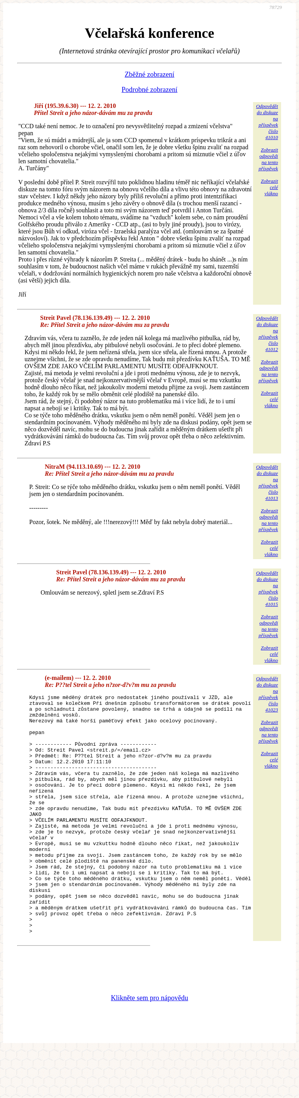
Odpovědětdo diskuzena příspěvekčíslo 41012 (267, 333)
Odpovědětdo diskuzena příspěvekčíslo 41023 (267, 694)
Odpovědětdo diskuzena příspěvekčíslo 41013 (267, 482)
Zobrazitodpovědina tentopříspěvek (268, 159)
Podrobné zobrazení (149, 90)
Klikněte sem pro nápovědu (149, 1046)
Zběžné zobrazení (149, 74)
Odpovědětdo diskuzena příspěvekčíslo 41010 (267, 121)
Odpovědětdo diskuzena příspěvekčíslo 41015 (267, 588)
